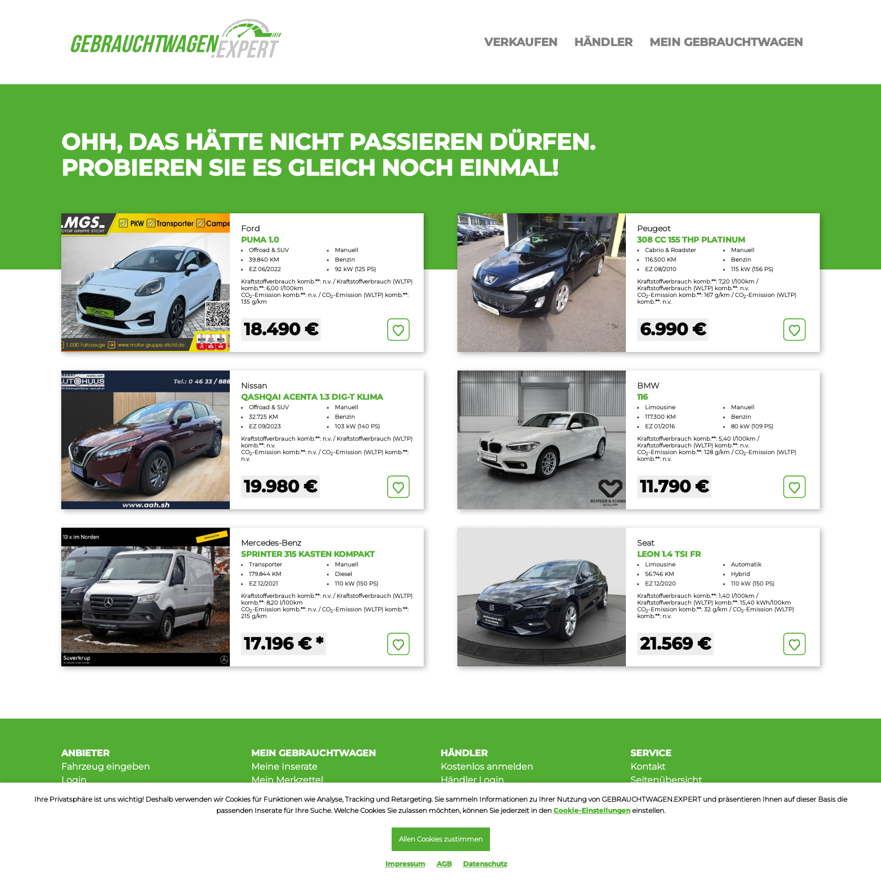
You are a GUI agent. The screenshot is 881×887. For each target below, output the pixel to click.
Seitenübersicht (666, 780)
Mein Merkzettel (287, 780)
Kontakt (647, 766)
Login (74, 780)
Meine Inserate (284, 766)
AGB (444, 863)
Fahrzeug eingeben (105, 766)
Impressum (405, 863)
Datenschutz (485, 863)
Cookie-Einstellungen (591, 808)
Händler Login (472, 780)
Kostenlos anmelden (486, 766)
